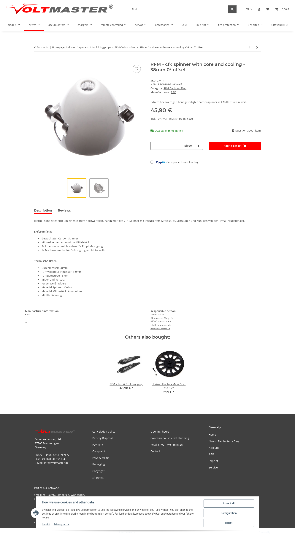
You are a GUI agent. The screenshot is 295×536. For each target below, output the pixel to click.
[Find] (178, 9)
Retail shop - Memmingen (166, 444)
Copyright (98, 471)
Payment (97, 444)
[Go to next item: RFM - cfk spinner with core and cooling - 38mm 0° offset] (257, 47)
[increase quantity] (198, 146)
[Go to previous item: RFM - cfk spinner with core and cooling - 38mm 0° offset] (249, 47)
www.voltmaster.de (160, 328)
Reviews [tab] (64, 210)
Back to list (43, 47)
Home (212, 434)
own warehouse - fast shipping (169, 438)
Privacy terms (61, 524)
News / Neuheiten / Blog (224, 441)
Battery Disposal (102, 438)
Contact (155, 451)
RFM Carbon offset (175, 88)
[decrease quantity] (155, 146)
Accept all (228, 503)
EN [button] (247, 9)
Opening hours (159, 431)
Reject (228, 522)
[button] (259, 9)
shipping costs (184, 118)
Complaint (98, 451)
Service (213, 467)
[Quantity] (170, 146)
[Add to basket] (37, 60)
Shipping (98, 477)
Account (214, 447)
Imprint (46, 524)
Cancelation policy (103, 431)
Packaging (98, 464)
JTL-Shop (275, 532)
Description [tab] (43, 210)
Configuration (229, 513)
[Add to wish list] (137, 69)
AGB (211, 454)
